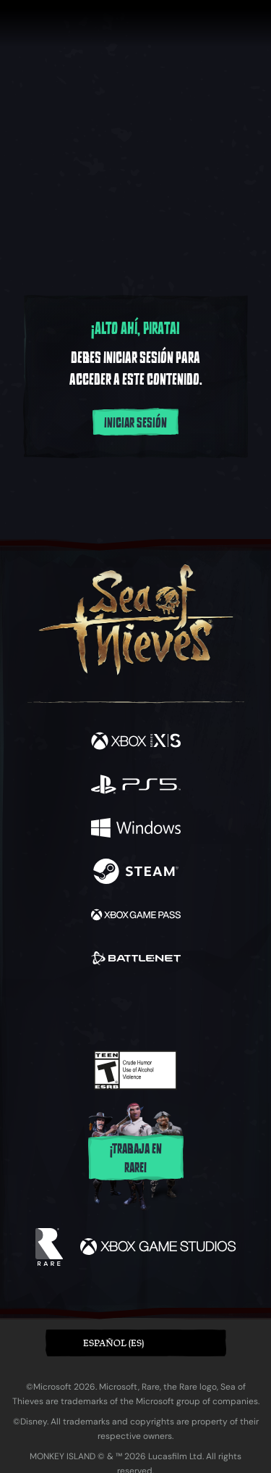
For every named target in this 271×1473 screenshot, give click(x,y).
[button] (136, 1343)
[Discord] (176, 1009)
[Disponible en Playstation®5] (136, 786)
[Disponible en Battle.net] (136, 960)
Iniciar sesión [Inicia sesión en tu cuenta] (135, 423)
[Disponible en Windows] (136, 830)
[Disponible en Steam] (136, 873)
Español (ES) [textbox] (113, 1343)
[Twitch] (90, 1009)
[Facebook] (31, 1008)
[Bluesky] (237, 1009)
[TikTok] (207, 1009)
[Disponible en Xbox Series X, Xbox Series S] (136, 743)
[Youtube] (133, 1009)
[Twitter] (59, 1008)
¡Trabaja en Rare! (136, 1158)
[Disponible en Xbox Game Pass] (136, 916)
